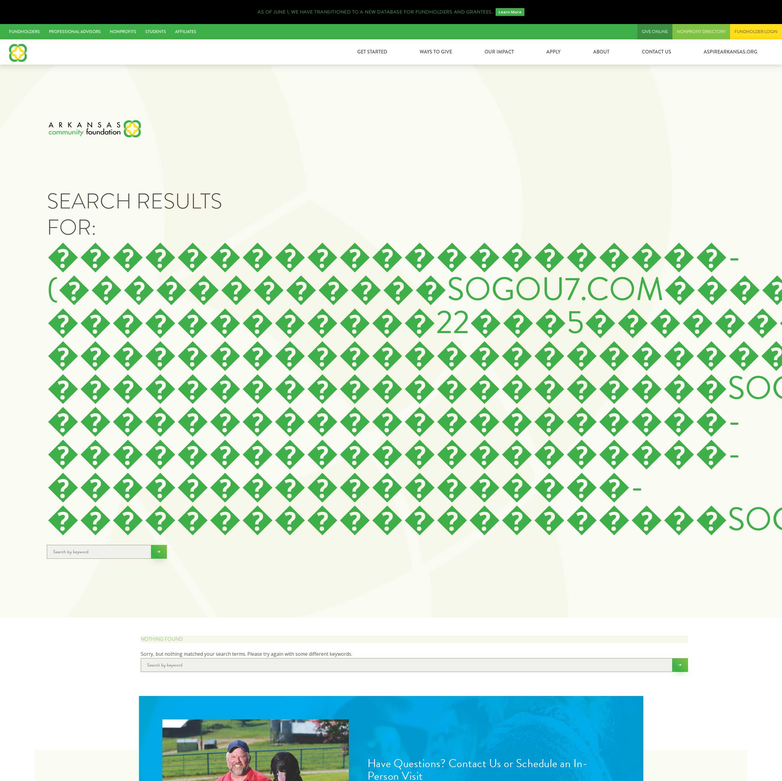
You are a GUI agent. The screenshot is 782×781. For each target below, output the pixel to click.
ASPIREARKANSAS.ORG (730, 51)
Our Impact (499, 51)
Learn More (510, 12)
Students (155, 32)
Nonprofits (123, 32)
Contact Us (656, 51)
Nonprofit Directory (701, 32)
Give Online (655, 32)
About (601, 51)
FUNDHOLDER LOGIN (756, 32)
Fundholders (24, 32)
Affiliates (185, 32)
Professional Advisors (75, 32)
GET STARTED (372, 51)
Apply (553, 51)
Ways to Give (436, 51)
